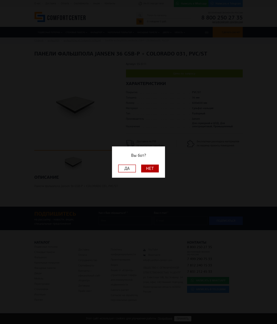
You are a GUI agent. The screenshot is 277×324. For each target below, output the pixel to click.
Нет (150, 168)
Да (127, 168)
